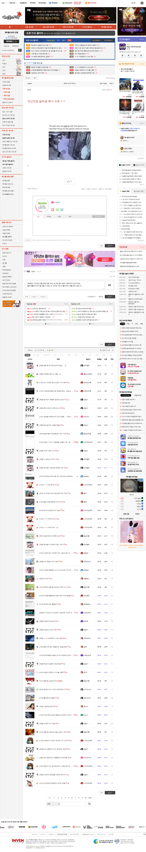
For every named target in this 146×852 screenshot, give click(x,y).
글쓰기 (110, 344)
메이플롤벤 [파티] (7, 194)
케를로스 (87, 578)
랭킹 (59, 216)
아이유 (43, 578)
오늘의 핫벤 (6, 230)
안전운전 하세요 (46, 621)
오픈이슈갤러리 (110, 78)
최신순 (39, 271)
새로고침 (112, 271)
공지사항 (110, 834)
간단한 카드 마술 (47, 723)
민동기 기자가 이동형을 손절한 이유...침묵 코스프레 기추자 (61, 442)
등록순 (33, 271)
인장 (38, 217)
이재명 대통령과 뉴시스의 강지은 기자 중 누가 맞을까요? (60, 570)
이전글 (42, 297)
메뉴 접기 (98, 216)
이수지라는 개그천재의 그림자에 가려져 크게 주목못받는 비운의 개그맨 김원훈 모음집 (70, 613)
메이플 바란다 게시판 (9, 148)
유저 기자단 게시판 (8, 125)
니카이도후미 (88, 485)
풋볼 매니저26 (6, 297)
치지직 (4, 256)
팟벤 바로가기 (6, 253)
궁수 (3, 67)
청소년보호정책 (74, 834)
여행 (3, 266)
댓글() (109, 90)
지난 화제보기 (96, 40)
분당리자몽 (87, 434)
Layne (28, 83)
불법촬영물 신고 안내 (88, 834)
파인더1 (86, 416)
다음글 (33, 297)
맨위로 (101, 296)
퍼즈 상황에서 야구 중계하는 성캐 (52, 749)
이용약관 (51, 834)
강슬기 (86, 399)
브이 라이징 (6, 280)
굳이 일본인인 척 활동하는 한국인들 (53, 757)
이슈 (36, 355)
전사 (3, 60)
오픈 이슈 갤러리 (7, 226)
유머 (55, 355)
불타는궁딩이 (88, 374)
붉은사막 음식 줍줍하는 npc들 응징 (53, 647)
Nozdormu (87, 604)
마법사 (4, 63)
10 (85, 798)
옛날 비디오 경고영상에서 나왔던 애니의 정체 (56, 766)
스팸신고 (101, 189)
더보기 (62, 210)
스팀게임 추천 (46, 706)
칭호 (70, 216)
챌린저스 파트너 (7, 102)
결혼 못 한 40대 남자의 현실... (51, 365)
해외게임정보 (6, 270)
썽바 (85, 493)
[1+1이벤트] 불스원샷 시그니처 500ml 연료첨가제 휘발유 (132, 255)
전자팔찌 (87, 365)
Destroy (86, 476)
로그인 (133, 3)
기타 (110, 355)
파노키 (86, 715)
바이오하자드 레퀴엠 (9, 290)
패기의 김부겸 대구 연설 (49, 510)
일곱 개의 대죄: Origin (9, 283)
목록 (103, 90)
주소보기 (28, 78)
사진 (89, 355)
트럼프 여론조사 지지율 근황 (51, 672)
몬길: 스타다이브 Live (134, 47)
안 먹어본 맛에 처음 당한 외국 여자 (53, 493)
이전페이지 (91, 296)
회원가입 (6, 46)
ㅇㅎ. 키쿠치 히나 (47, 519)
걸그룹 (4, 263)
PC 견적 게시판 (7, 240)
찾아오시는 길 (101, 834)
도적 (3, 70)
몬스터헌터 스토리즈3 (9, 287)
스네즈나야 (87, 757)
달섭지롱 (87, 536)
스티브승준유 (88, 510)
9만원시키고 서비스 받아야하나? (52, 689)
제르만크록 (87, 382)
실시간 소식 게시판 (8, 115)
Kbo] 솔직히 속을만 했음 (49, 425)
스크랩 (87, 189)
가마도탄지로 (88, 442)
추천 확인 (108, 189)
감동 (103, 355)
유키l (85, 672)
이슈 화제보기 (108, 40)
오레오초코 (87, 613)
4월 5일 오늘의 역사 (48, 681)
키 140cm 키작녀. (47, 459)
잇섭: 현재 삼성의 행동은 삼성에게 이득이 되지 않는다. (59, 715)
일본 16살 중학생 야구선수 (50, 502)
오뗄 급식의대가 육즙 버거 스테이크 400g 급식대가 (132, 259)
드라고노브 (87, 689)
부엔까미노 (87, 561)
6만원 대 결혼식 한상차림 (49, 664)
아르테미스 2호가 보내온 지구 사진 (53, 740)
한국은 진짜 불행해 (47, 604)
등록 (109, 285)
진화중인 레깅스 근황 (48, 374)
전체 (27, 355)
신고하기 (94, 189)
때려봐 (86, 621)
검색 (20, 50)
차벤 (3, 259)
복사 (35, 78)
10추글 (42, 350)
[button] (45, 323)
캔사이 (86, 706)
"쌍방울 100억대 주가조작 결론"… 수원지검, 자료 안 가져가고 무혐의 (64, 416)
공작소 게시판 (6, 168)
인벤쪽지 (52, 210)
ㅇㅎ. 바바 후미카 (47, 485)
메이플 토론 (6, 180)
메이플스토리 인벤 (11, 32)
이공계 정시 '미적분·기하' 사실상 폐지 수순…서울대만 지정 (61, 553)
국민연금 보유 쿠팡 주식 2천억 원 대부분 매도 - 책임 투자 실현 (62, 476)
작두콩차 (87, 595)
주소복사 (28, 240)
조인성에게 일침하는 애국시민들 (52, 783)
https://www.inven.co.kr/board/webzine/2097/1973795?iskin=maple (51, 240)
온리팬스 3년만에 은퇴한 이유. (51, 468)
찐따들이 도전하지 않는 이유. (51, 544)
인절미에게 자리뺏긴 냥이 (50, 536)
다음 (89, 798)
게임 (75, 355)
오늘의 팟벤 (6, 233)
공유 (82, 189)
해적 (3, 74)
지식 (82, 355)
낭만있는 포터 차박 (47, 630)
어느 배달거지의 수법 (48, 561)
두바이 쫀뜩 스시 (47, 451)
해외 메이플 (6, 187)
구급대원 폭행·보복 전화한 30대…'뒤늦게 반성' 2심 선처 (60, 391)
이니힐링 (57, 210)
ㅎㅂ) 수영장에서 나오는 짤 (50, 638)
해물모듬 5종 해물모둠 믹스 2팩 (129, 266)
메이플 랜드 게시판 (8, 145)
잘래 (85, 502)
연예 (46, 355)
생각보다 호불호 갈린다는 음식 (51, 399)
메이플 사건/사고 (7, 184)
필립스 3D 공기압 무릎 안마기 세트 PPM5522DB (132, 251)
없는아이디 (87, 698)
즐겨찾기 (51, 350)
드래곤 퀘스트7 (7, 293)
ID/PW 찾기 (15, 46)
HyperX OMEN (7, 276)
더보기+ (66, 304)
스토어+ (141, 64)
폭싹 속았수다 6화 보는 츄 (50, 408)
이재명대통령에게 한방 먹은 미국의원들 (54, 595)
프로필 (49, 216)
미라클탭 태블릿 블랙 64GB (128, 262)
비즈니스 (42, 834)
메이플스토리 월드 (8, 191)
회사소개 (34, 834)
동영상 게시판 (6, 171)
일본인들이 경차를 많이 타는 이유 (52, 434)
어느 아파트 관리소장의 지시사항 (52, 382)
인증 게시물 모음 (7, 122)
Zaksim (86, 553)
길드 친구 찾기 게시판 (9, 151)
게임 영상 (5, 273)
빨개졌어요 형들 (46, 698)
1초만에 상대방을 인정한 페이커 (52, 775)
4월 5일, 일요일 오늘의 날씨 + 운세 (53, 732)
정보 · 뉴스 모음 (7, 111)
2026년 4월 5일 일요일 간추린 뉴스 (53, 587)
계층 (96, 355)
